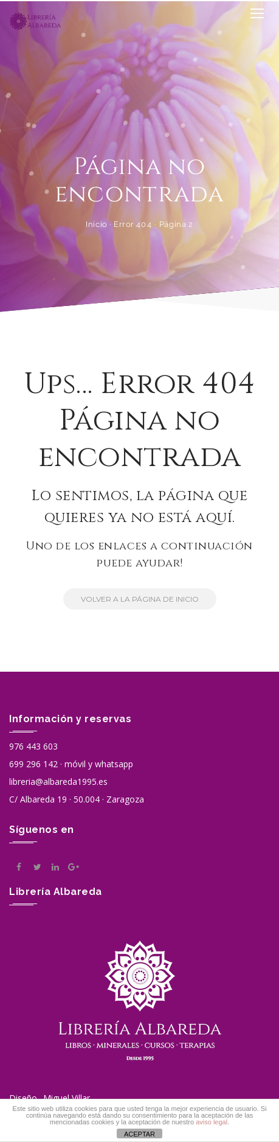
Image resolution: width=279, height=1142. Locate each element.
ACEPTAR (139, 1134)
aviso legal (211, 1122)
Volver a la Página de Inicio (131, 599)
